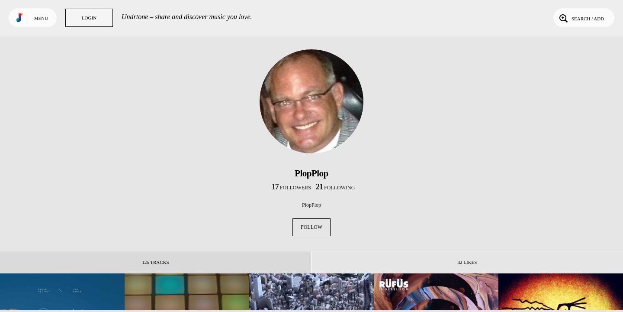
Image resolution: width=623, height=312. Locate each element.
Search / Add (581, 18)
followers (291, 188)
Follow (311, 227)
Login (89, 17)
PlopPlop (311, 205)
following (335, 188)
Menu (41, 18)
